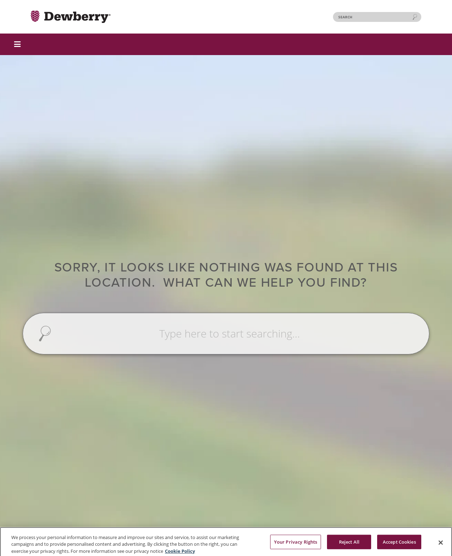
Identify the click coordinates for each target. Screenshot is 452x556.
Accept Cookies (399, 543)
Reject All (349, 543)
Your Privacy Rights (295, 543)
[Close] (440, 544)
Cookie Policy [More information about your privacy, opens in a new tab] (180, 552)
